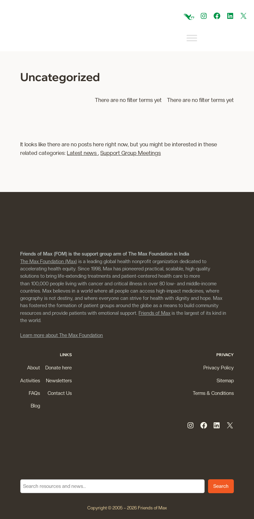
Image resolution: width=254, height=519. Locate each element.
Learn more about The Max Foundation (61, 335)
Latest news (82, 153)
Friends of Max (154, 313)
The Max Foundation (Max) (48, 261)
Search (27, 475)
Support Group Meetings (130, 153)
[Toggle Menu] (192, 38)
